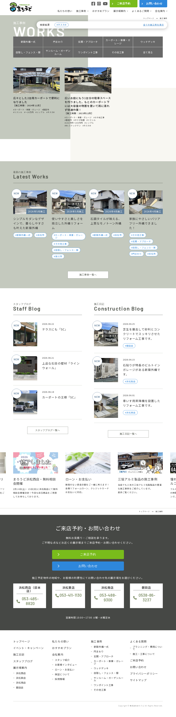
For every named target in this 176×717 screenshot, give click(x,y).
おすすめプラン (101, 11)
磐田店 (19, 687)
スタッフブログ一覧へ (47, 430)
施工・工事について (144, 654)
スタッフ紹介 (62, 660)
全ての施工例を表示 (153, 25)
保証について (62, 674)
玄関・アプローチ (88, 41)
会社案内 (160, 11)
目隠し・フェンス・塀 (28, 52)
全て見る (148, 52)
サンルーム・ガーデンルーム (58, 52)
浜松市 (41, 235)
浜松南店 (21, 682)
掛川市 (58, 256)
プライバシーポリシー (144, 673)
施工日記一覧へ (128, 434)
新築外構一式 (28, 41)
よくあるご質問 (140, 11)
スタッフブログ (23, 661)
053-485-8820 (30, 601)
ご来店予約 (123, 3)
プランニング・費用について (147, 648)
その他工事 (118, 52)
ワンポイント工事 (88, 52)
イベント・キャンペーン (28, 648)
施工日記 (18, 654)
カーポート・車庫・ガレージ (118, 41)
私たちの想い (64, 11)
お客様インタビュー (66, 665)
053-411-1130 (71, 595)
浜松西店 (21, 673)
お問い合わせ (154, 3)
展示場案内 (119, 11)
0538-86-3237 (147, 597)
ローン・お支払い (64, 669)
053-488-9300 (108, 597)
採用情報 (60, 679)
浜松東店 (21, 678)
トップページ (21, 641)
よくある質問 (138, 641)
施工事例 (81, 11)
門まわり (58, 41)
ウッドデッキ (147, 41)
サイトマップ (138, 680)
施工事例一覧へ (88, 274)
